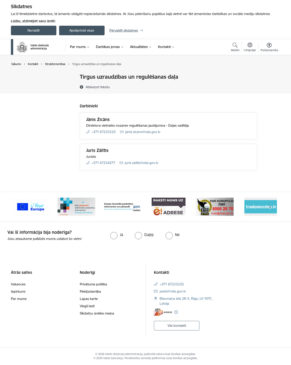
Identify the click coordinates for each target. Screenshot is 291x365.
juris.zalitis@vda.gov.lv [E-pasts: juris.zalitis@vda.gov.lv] (141, 163)
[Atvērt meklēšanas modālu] (235, 47)
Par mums (19, 299)
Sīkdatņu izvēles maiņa (97, 313)
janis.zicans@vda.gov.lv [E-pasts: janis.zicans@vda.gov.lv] (142, 132)
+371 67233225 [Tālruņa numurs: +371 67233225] (103, 132)
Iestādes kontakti (29, 77)
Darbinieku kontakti (31, 85)
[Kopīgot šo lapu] (269, 86)
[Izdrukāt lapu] (269, 75)
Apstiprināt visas (81, 30)
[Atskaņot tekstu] (98, 87)
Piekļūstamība (90, 291)
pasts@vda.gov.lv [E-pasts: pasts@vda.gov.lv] (173, 291)
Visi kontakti (177, 325)
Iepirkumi (18, 291)
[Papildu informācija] (176, 312)
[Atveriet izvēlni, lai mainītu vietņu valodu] (250, 47)
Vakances (18, 284)
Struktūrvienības (28, 93)
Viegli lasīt (87, 306)
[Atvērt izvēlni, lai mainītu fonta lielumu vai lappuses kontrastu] (269, 47)
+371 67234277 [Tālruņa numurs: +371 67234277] (103, 163)
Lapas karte (89, 299)
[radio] (116, 234)
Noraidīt (34, 30)
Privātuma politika (93, 284)
